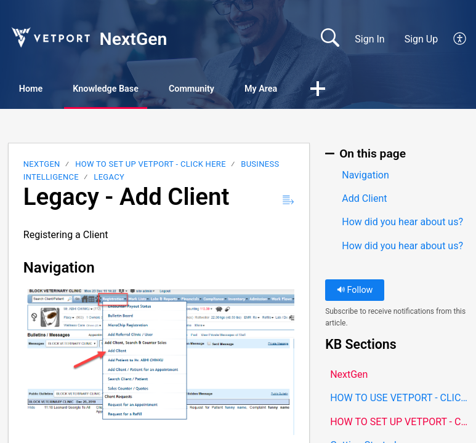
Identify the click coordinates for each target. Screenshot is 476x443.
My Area (327, 89)
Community (241, 89)
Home (43, 89)
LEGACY (109, 178)
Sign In (369, 39)
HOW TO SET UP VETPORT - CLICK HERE (150, 165)
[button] (460, 39)
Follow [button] (355, 292)
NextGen (41, 165)
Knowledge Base (135, 89)
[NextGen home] (50, 37)
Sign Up (421, 39)
